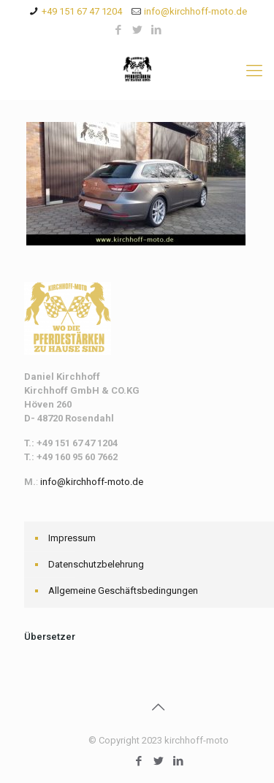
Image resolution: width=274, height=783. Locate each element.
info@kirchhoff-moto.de (195, 11)
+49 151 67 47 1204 (82, 11)
